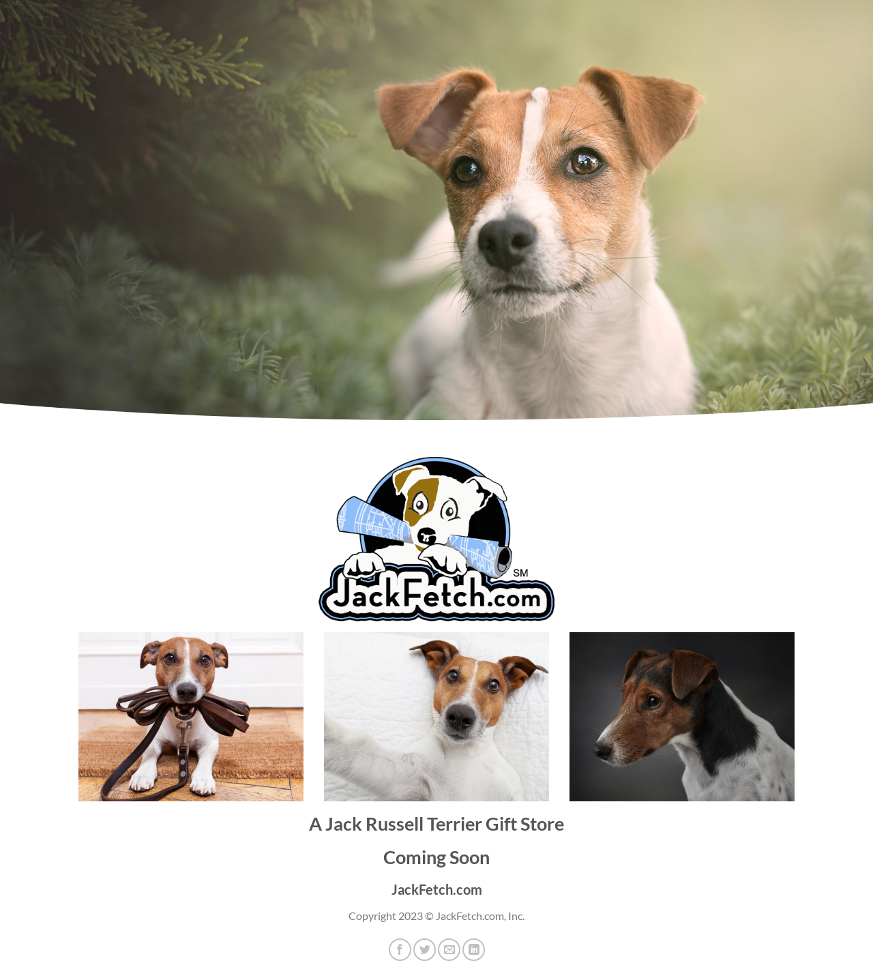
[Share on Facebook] (400, 949)
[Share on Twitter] (424, 949)
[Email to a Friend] (449, 949)
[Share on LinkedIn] (473, 949)
